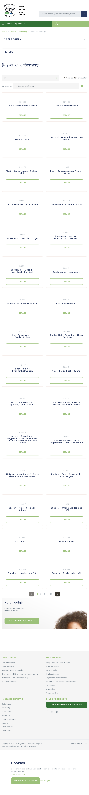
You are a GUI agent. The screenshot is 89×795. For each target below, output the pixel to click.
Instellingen (45, 780)
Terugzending (52, 693)
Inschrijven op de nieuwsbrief (66, 705)
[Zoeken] (60, 14)
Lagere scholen (8, 666)
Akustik (5, 723)
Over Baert (6, 730)
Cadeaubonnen (53, 674)
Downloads (6, 711)
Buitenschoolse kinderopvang (15, 678)
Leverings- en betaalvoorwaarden (61, 681)
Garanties (50, 689)
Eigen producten (9, 719)
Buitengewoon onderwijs (12, 670)
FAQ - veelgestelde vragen (58, 663)
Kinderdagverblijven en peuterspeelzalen (20, 674)
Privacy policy (52, 670)
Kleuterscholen (8, 663)
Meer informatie (18, 774)
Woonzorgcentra (9, 681)
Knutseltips (6, 708)
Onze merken (8, 727)
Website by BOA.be (79, 743)
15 (51, 594)
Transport (50, 685)
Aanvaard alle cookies (25, 780)
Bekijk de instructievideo (21, 621)
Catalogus (6, 704)
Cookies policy (52, 666)
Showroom (6, 715)
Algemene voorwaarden (56, 678)
